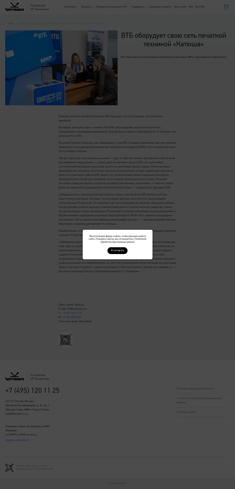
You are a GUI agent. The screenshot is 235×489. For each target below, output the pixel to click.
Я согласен (117, 250)
